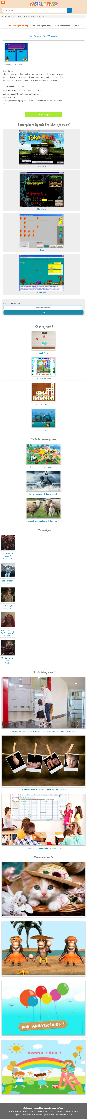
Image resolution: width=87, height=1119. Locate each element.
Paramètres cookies (65, 1115)
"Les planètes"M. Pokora (8, 581)
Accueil (3, 16)
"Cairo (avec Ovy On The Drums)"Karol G (8, 632)
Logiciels (11, 16)
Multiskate (41, 207)
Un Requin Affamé (43, 429)
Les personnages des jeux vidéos (43, 465)
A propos (18, 1115)
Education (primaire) (22, 16)
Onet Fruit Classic (43, 403)
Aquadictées (41, 291)
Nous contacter (37, 1115)
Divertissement (62, 25)
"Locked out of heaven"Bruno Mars (8, 555)
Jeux (76, 25)
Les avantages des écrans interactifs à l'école (43, 846)
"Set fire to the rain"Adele (8, 659)
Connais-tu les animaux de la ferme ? (43, 519)
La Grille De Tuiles (43, 377)
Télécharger (43, 114)
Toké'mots (41, 165)
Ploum (41, 248)
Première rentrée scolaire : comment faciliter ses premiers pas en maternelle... (43, 730)
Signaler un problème (50, 1115)
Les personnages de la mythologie (43, 492)
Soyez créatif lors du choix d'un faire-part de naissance (43, 788)
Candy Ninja (43, 351)
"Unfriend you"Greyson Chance (8, 606)
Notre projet (26, 1115)
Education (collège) (41, 25)
